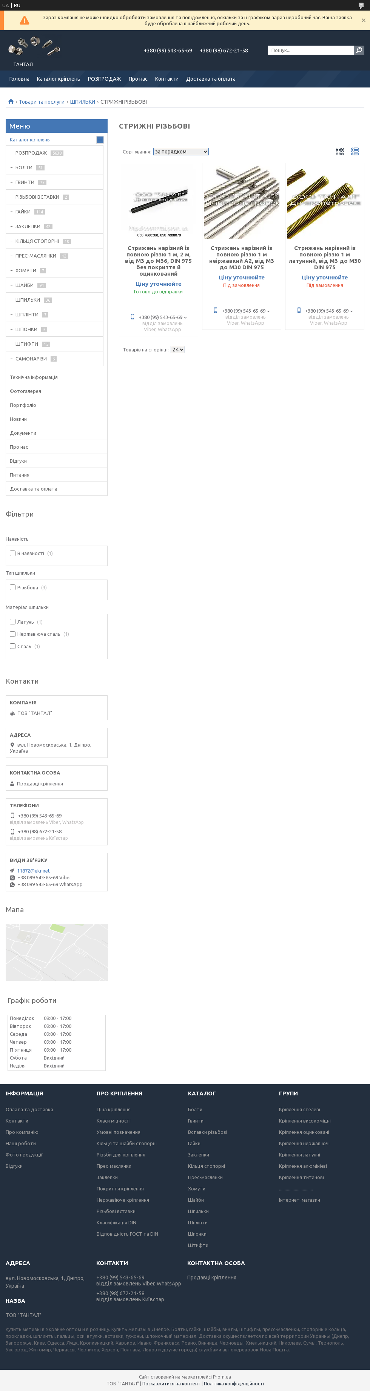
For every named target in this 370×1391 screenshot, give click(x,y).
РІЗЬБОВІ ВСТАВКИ (37, 196)
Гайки (194, 1143)
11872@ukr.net (33, 870)
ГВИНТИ (24, 182)
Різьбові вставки (116, 1211)
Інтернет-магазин (299, 1199)
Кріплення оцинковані (304, 1132)
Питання (19, 474)
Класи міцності (114, 1120)
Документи (23, 433)
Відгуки (18, 460)
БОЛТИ (23, 167)
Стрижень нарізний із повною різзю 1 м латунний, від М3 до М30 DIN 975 (325, 257)
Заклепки (107, 1177)
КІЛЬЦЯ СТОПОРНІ (37, 241)
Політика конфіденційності (234, 1383)
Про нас (138, 79)
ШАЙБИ (24, 285)
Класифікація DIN (116, 1222)
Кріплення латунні (299, 1154)
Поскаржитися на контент (171, 1383)
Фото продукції (24, 1154)
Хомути (196, 1188)
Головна (19, 79)
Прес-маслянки (114, 1166)
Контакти (167, 79)
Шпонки (197, 1233)
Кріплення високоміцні (305, 1120)
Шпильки (198, 1211)
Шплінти (198, 1222)
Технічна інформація (34, 377)
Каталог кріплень (58, 79)
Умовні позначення (118, 1132)
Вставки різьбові (207, 1132)
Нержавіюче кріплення (123, 1199)
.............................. (296, 1188)
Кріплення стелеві (299, 1109)
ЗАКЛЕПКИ (27, 226)
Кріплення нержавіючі (304, 1143)
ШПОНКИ (26, 329)
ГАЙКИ (23, 211)
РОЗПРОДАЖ (104, 79)
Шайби (196, 1199)
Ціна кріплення (114, 1109)
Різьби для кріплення (121, 1154)
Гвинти (196, 1120)
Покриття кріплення (120, 1188)
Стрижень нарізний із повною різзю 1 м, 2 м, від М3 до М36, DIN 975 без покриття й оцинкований (158, 261)
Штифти (198, 1245)
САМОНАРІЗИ (31, 358)
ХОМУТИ (25, 270)
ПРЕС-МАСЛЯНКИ (35, 255)
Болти (195, 1109)
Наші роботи (21, 1143)
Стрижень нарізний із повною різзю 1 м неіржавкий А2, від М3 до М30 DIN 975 (241, 257)
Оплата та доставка (29, 1109)
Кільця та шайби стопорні (127, 1143)
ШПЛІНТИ (27, 314)
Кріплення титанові (301, 1177)
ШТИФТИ (26, 344)
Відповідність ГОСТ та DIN (127, 1233)
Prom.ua (222, 1376)
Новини (18, 419)
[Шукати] (359, 50)
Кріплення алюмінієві (303, 1166)
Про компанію (22, 1132)
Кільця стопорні (206, 1166)
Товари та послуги (42, 102)
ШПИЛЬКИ (82, 102)
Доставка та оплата (211, 79)
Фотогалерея (25, 391)
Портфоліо (23, 405)
